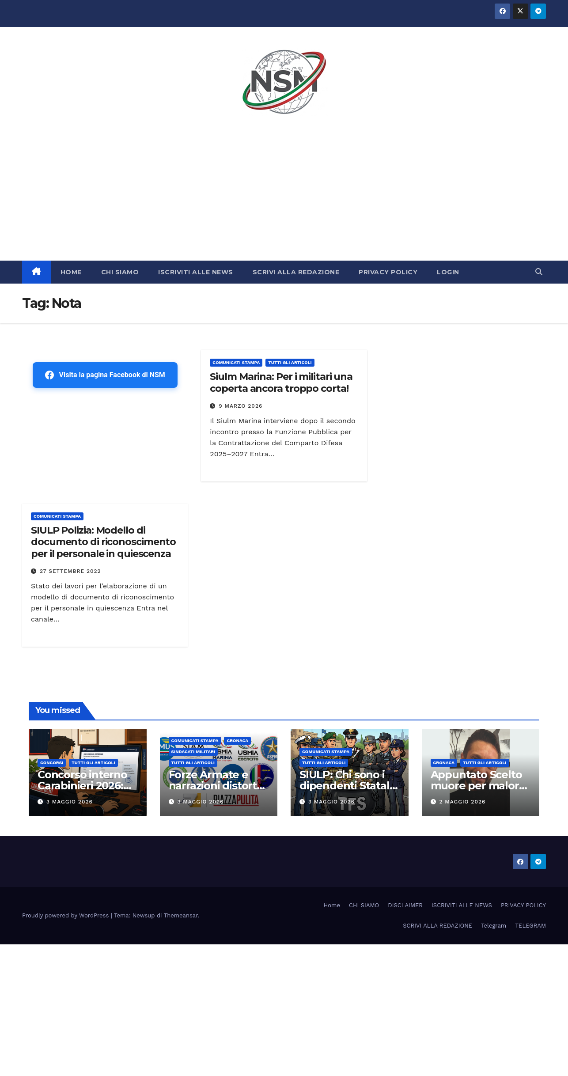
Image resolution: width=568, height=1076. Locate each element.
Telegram (493, 925)
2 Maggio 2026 (462, 802)
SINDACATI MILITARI (193, 751)
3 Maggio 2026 (69, 802)
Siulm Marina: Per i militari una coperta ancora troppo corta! (281, 382)
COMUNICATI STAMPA (236, 362)
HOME (71, 272)
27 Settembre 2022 (70, 571)
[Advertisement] (284, 194)
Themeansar (181, 915)
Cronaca (237, 740)
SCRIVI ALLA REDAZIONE (296, 272)
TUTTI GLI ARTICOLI (289, 362)
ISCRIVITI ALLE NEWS (195, 272)
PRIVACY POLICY (388, 272)
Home (332, 905)
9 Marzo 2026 (240, 406)
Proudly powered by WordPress (66, 915)
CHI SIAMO (120, 272)
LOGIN (448, 272)
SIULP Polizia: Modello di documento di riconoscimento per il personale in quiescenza (103, 542)
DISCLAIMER (405, 905)
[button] (538, 272)
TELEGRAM (530, 925)
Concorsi (51, 762)
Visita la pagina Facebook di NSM (105, 375)
